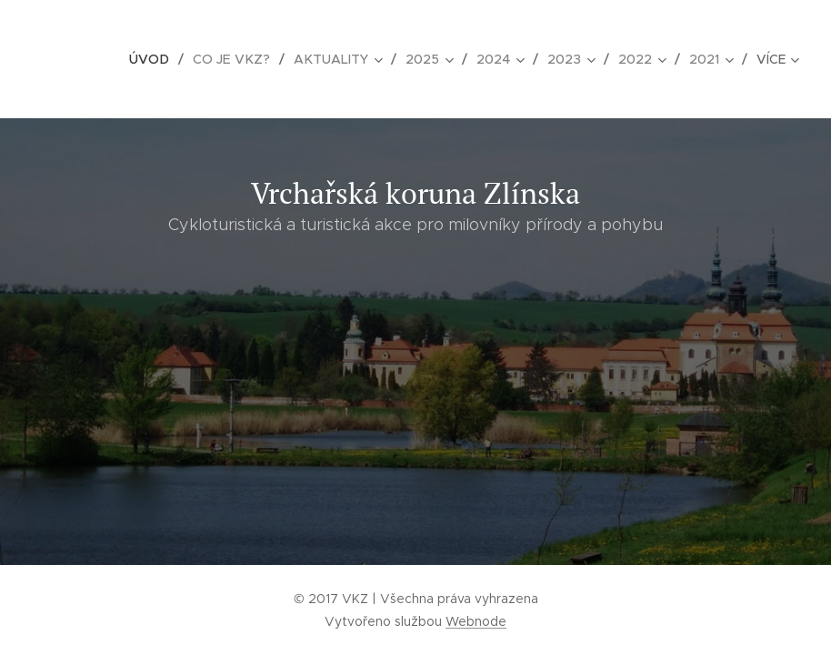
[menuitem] (157, 59)
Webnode (476, 621)
